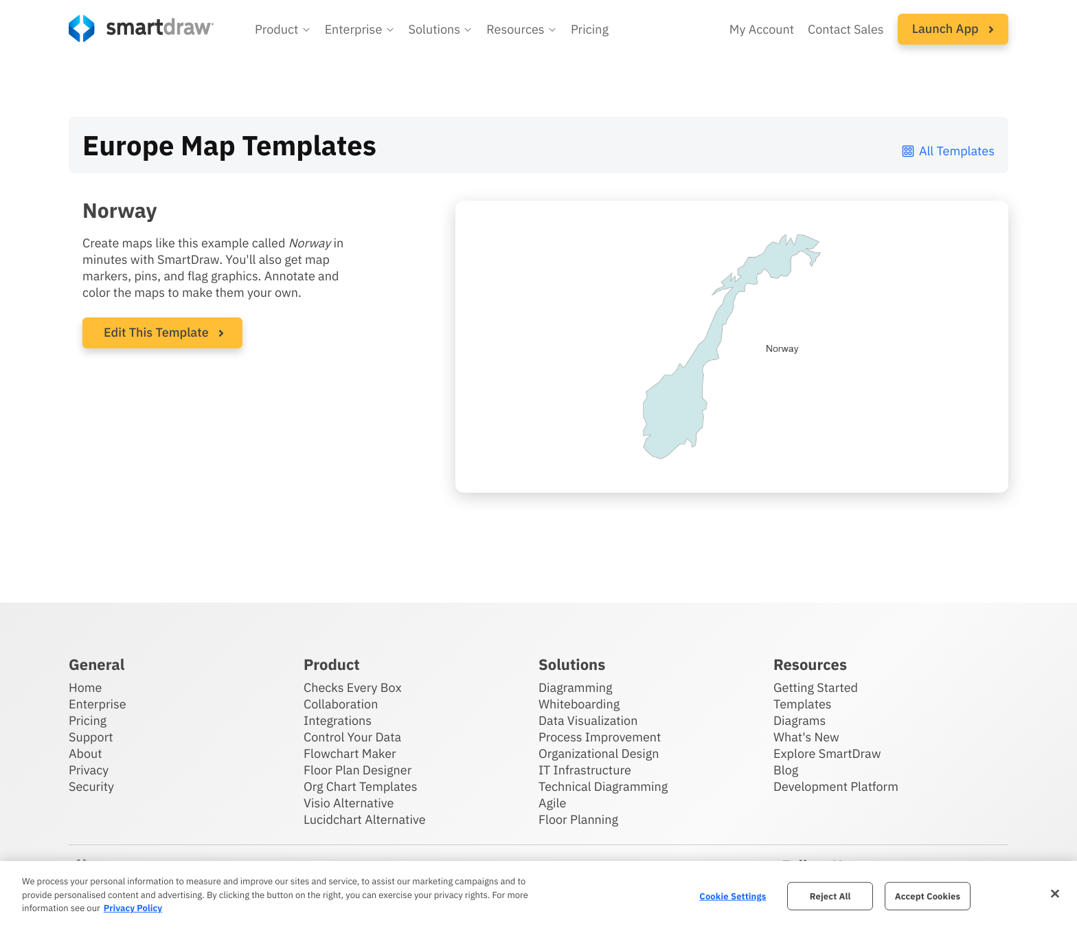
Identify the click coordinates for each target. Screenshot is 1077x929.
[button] (283, 29)
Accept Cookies (927, 896)
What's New (806, 737)
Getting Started (815, 687)
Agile (552, 803)
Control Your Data (352, 737)
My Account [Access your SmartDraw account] (761, 29)
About (85, 753)
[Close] (1055, 893)
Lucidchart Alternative (365, 819)
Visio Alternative (349, 803)
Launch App (953, 28)
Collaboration (341, 704)
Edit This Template (156, 332)
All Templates (947, 151)
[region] (538, 895)
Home (85, 687)
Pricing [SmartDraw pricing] (590, 29)
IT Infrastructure (584, 770)
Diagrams (799, 720)
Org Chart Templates (361, 786)
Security (91, 786)
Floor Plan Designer (357, 770)
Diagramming (575, 687)
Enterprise (97, 704)
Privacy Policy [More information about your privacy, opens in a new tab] (133, 908)
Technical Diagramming (603, 786)
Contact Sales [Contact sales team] (846, 29)
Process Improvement (599, 737)
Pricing (87, 720)
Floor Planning (578, 819)
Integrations (338, 720)
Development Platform (835, 786)
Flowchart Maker (350, 753)
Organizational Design (598, 753)
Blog (785, 770)
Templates (802, 704)
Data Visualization (587, 720)
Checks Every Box (353, 687)
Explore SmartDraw (827, 753)
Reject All (830, 896)
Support (91, 737)
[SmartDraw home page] (141, 28)
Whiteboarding (579, 704)
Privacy (89, 770)
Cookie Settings (732, 896)
